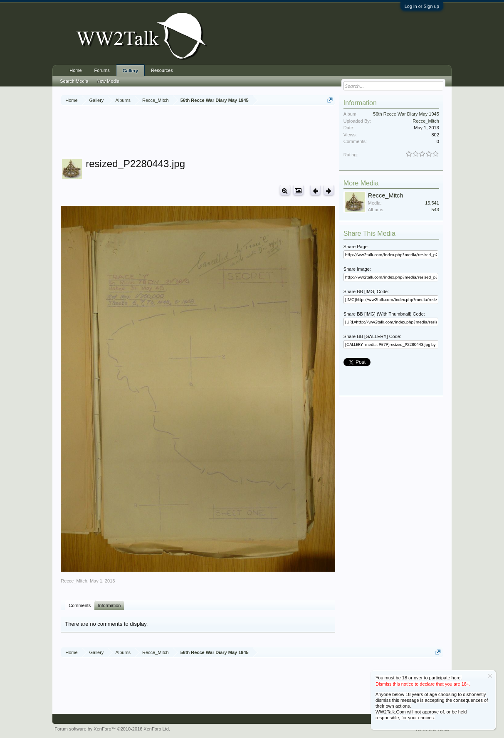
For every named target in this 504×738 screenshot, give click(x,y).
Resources (162, 70)
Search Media (74, 81)
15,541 (432, 202)
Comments (80, 605)
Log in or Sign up (422, 6)
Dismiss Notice (490, 676)
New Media (107, 81)
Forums (102, 70)
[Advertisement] (212, 132)
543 (435, 209)
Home (75, 70)
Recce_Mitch (74, 580)
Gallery (130, 70)
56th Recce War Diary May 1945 (406, 113)
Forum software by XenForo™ (112, 728)
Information (109, 605)
